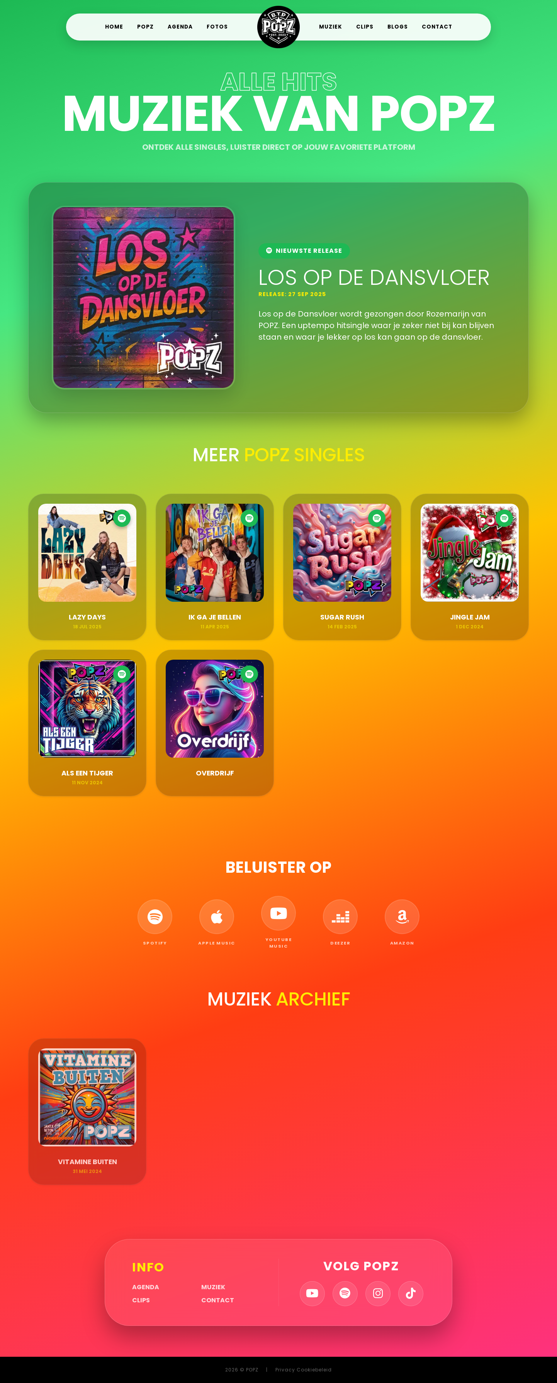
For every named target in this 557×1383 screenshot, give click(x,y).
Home (114, 26)
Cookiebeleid (314, 1369)
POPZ (145, 26)
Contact (437, 26)
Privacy (285, 1369)
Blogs (397, 26)
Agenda (180, 26)
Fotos (217, 26)
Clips (365, 26)
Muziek (330, 26)
